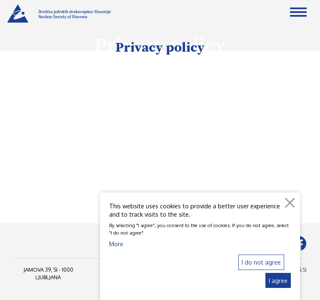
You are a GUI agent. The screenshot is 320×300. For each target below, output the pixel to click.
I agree (278, 280)
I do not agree (261, 262)
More (116, 244)
